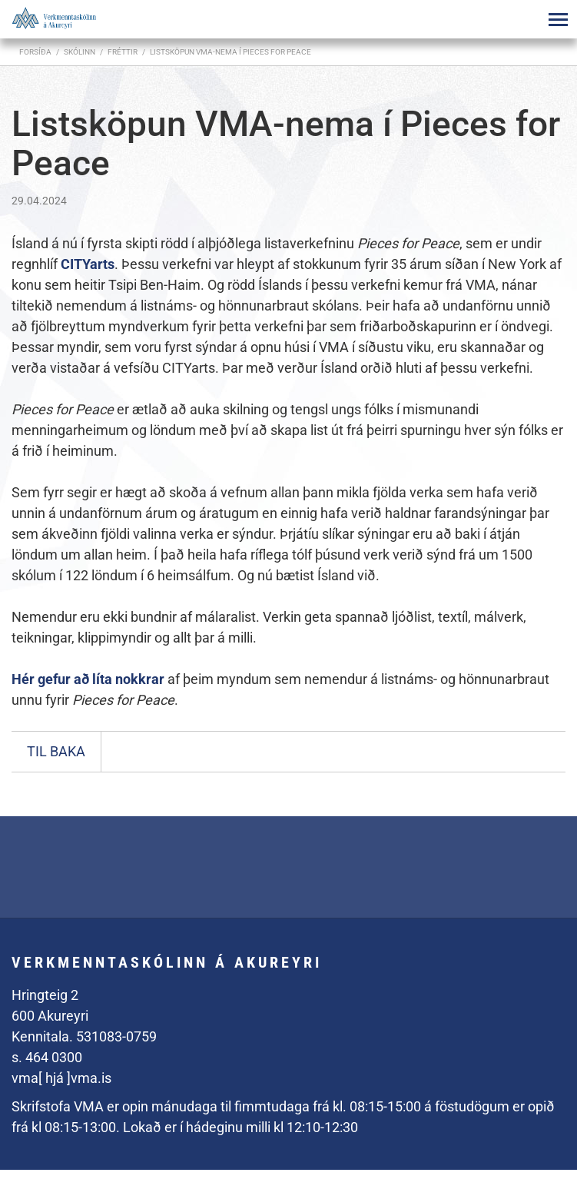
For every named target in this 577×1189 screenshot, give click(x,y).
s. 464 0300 (47, 1057)
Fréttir (123, 52)
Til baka (56, 751)
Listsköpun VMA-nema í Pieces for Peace (230, 52)
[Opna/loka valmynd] (558, 19)
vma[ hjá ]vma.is (61, 1078)
